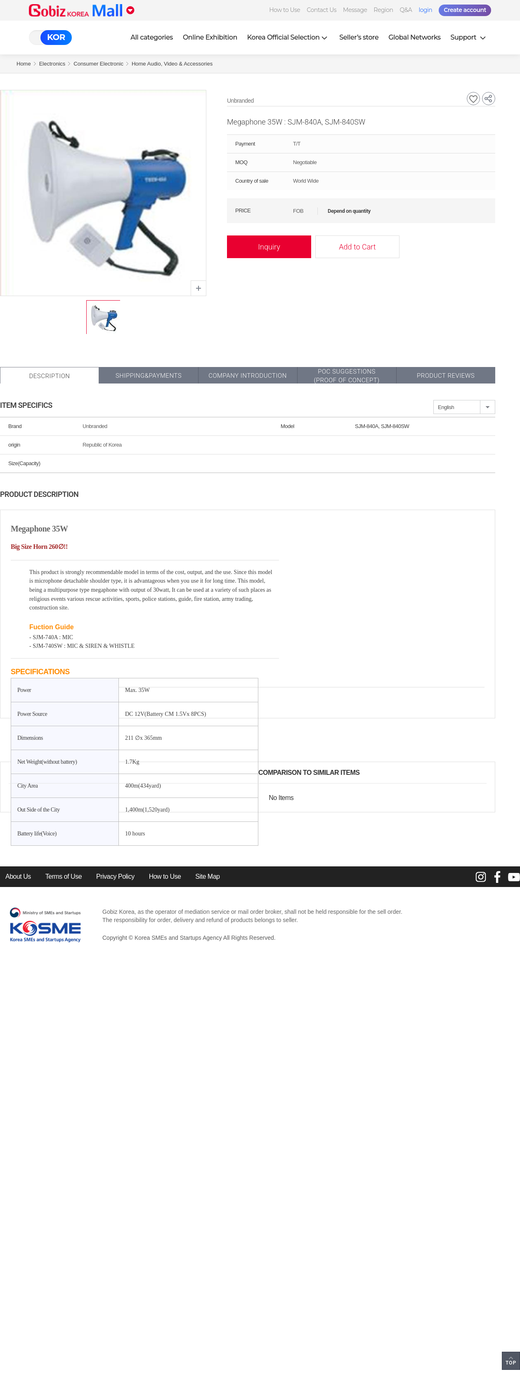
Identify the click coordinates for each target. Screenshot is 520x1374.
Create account (465, 10)
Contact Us (321, 10)
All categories (151, 37)
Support (469, 37)
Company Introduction (247, 375)
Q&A (406, 10)
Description (49, 376)
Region (383, 10)
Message (355, 10)
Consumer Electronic (98, 64)
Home (24, 64)
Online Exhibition (210, 37)
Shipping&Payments (149, 375)
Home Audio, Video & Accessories (172, 64)
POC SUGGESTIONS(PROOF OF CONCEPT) (346, 376)
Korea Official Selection (288, 37)
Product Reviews (446, 375)
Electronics (52, 64)
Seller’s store (358, 37)
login (425, 10)
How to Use (284, 10)
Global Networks (414, 37)
